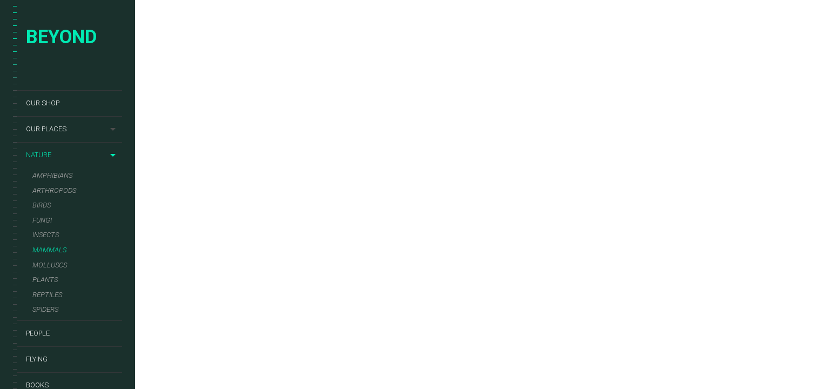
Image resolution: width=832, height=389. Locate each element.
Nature (38, 155)
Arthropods (54, 190)
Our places (46, 129)
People (38, 333)
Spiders (45, 309)
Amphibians (52, 175)
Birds (41, 205)
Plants (45, 280)
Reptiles (47, 295)
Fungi (42, 220)
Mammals (49, 250)
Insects (45, 235)
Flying (37, 359)
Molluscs (49, 265)
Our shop (42, 103)
